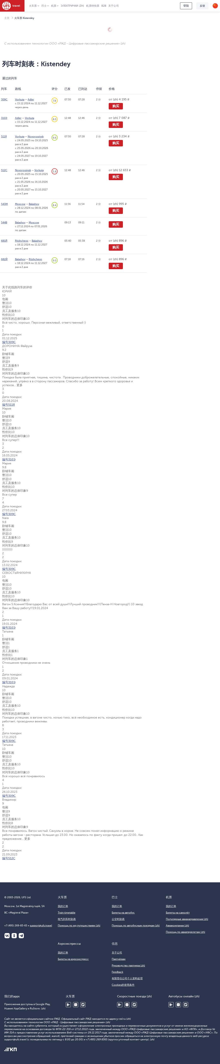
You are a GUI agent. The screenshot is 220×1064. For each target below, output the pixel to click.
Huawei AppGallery (75, 1004)
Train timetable (66, 912)
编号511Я (8, 404)
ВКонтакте (7, 935)
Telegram (21, 935)
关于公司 (113, 5)
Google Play (68, 1004)
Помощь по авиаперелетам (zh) (185, 931)
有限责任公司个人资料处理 (127, 978)
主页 (6, 18)
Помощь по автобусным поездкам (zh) (136, 925)
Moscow (20, 204)
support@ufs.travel (41, 925)
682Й (4, 259)
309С (4, 99)
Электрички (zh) (72, 5)
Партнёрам (118, 959)
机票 (53, 5)
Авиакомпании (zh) (177, 925)
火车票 (33, 5)
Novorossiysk (36, 136)
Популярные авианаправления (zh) (187, 919)
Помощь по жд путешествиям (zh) (79, 925)
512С (4, 170)
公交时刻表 (118, 919)
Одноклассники (14, 935)
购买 (115, 106)
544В (4, 222)
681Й (4, 240)
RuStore (83, 1004)
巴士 (44, 5)
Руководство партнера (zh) (128, 965)
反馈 (202, 5)
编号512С (8, 858)
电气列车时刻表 (67, 919)
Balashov (34, 204)
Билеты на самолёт (178, 912)
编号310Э (8, 459)
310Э (4, 118)
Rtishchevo (21, 240)
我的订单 (63, 906)
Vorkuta (19, 99)
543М (4, 204)
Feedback (117, 971)
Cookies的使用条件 (123, 984)
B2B (103, 5)
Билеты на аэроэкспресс (73, 959)
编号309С (9, 342)
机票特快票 (92, 5)
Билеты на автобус (123, 912)
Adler (31, 99)
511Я (4, 136)
